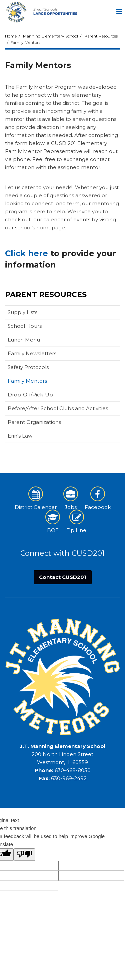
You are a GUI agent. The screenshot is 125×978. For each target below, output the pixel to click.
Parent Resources (101, 36)
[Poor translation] (24, 854)
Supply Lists (33, 313)
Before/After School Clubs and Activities (58, 408)
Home (11, 36)
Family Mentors (27, 381)
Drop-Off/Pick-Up (30, 394)
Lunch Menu (24, 339)
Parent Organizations (34, 422)
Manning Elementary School (50, 36)
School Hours (25, 326)
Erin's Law (20, 436)
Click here (26, 253)
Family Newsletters (32, 353)
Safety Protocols (28, 367)
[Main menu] (119, 11)
